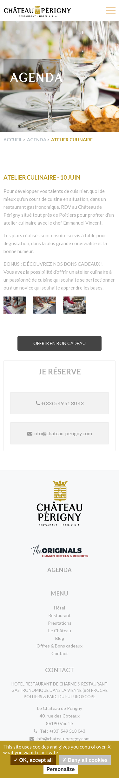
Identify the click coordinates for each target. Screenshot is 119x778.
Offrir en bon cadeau (59, 343)
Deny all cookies (85, 760)
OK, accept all (33, 760)
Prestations (59, 623)
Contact (59, 653)
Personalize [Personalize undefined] (61, 769)
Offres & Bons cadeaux (59, 645)
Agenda (36, 139)
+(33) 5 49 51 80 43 (59, 403)
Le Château (59, 630)
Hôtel (59, 607)
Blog (59, 638)
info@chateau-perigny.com (59, 433)
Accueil (12, 139)
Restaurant (59, 615)
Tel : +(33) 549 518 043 (59, 731)
